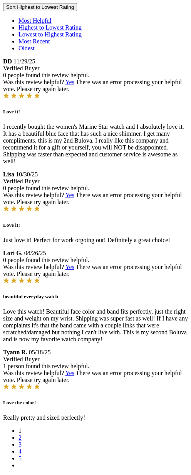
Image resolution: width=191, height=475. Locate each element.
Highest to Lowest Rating (50, 27)
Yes (69, 82)
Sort (40, 7)
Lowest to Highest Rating (50, 34)
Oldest (26, 48)
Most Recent (34, 41)
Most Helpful (35, 20)
